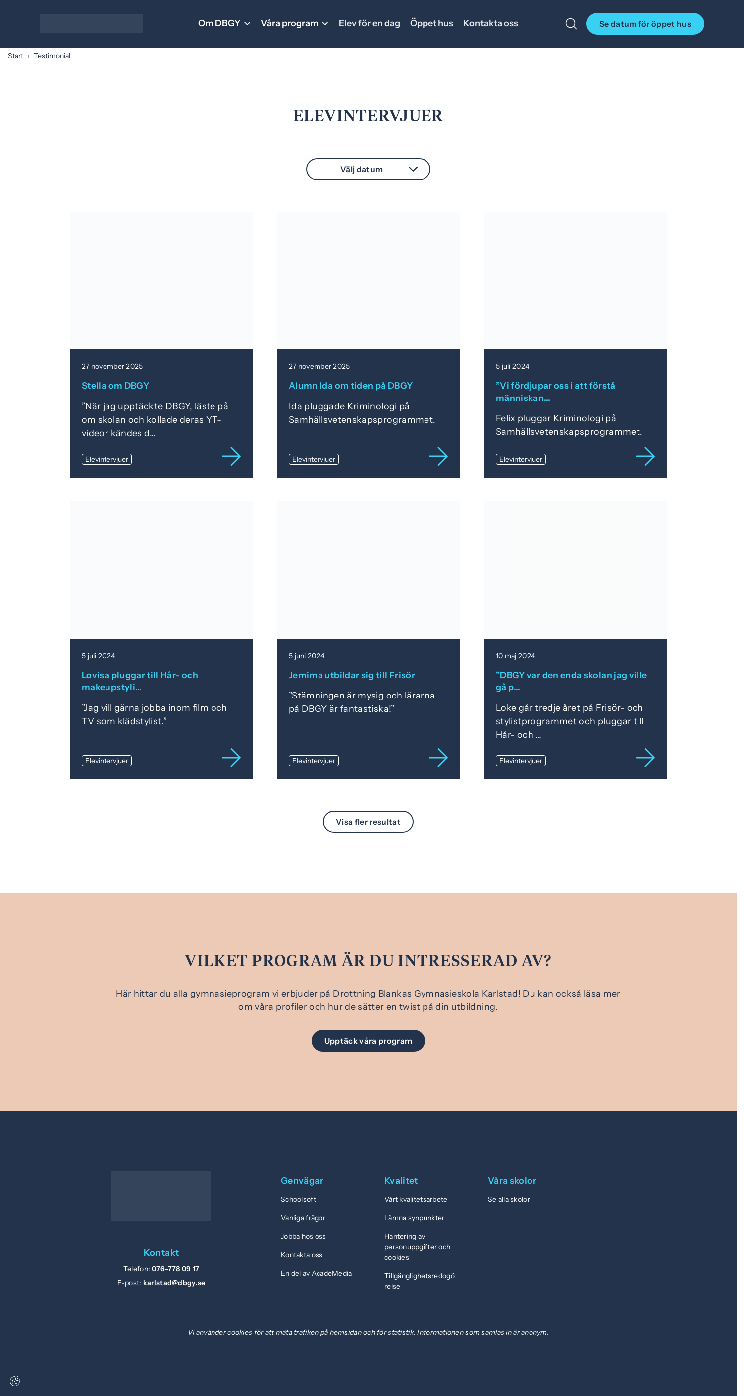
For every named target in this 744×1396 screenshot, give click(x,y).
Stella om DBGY (116, 385)
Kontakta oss (493, 23)
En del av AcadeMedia (316, 1271)
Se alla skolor (509, 1198)
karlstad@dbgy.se (174, 1281)
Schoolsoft (298, 1198)
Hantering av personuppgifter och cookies (417, 1245)
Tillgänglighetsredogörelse (419, 1279)
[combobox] (368, 169)
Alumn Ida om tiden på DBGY (351, 385)
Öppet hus (434, 23)
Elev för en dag (372, 23)
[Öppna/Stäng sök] (571, 24)
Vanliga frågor (303, 1216)
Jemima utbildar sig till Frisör (352, 674)
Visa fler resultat (368, 820)
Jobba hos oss (303, 1234)
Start (15, 56)
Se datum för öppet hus (645, 24)
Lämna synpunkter (414, 1216)
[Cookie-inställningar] (15, 1381)
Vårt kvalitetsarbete (416, 1198)
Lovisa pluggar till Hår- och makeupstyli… (140, 680)
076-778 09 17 (175, 1267)
